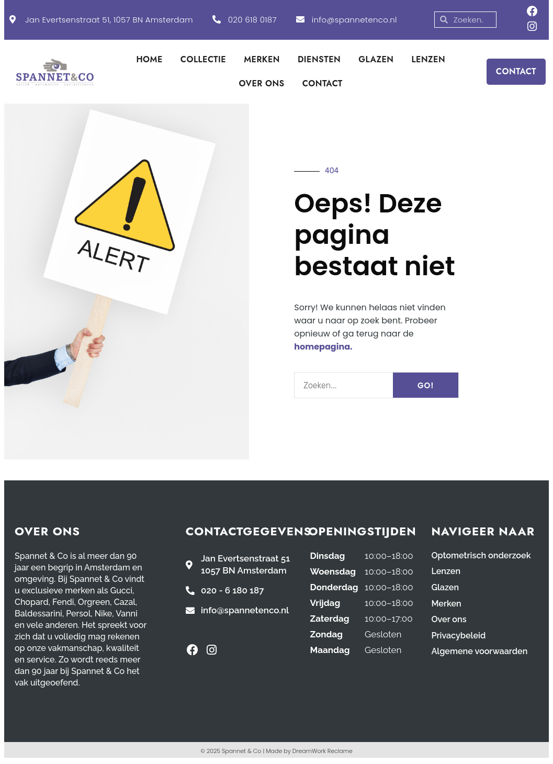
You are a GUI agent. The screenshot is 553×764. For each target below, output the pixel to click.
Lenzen (446, 573)
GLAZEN (375, 61)
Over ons (449, 620)
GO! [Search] (425, 386)
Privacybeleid (459, 636)
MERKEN (262, 61)
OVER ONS (262, 86)
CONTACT (322, 86)
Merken (446, 604)
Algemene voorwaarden (481, 651)
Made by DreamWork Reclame (309, 753)
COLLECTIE (203, 61)
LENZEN (428, 61)
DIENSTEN (319, 61)
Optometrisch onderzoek (483, 557)
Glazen (445, 588)
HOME (149, 61)
